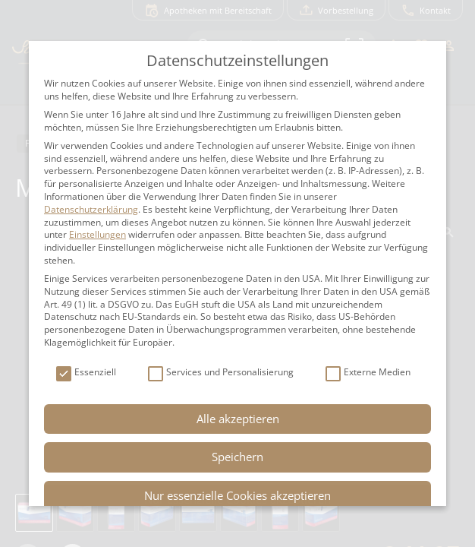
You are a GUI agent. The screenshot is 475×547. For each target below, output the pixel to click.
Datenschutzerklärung (91, 209)
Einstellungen (97, 234)
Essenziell (86, 372)
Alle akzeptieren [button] (238, 418)
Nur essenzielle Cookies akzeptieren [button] (237, 495)
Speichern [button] (237, 456)
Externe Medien (368, 372)
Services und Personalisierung (221, 372)
